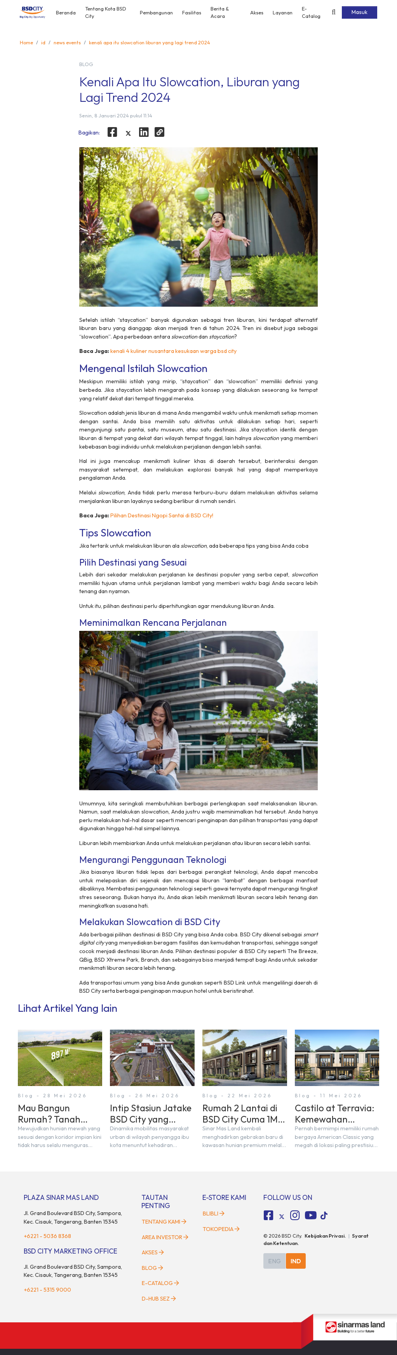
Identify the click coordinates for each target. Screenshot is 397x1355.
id (43, 42)
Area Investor (165, 1237)
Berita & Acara (220, 12)
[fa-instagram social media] (295, 1215)
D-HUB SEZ (159, 1298)
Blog (152, 1267)
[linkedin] (144, 132)
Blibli (214, 1213)
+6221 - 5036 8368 (47, 1236)
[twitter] (128, 133)
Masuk (359, 12)
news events (67, 42)
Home (26, 42)
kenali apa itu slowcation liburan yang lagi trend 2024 (149, 42)
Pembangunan (156, 12)
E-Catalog (311, 12)
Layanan (283, 12)
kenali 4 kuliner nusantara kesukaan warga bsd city (173, 350)
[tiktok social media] (281, 1216)
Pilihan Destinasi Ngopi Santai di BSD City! (161, 515)
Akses (256, 12)
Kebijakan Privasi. (325, 1236)
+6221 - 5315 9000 (47, 1289)
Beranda (66, 12)
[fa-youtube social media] (311, 1215)
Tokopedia (221, 1229)
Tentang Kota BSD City (105, 12)
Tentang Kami (164, 1221)
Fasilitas (191, 12)
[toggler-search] (334, 12)
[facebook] (112, 132)
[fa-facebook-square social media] (269, 1215)
